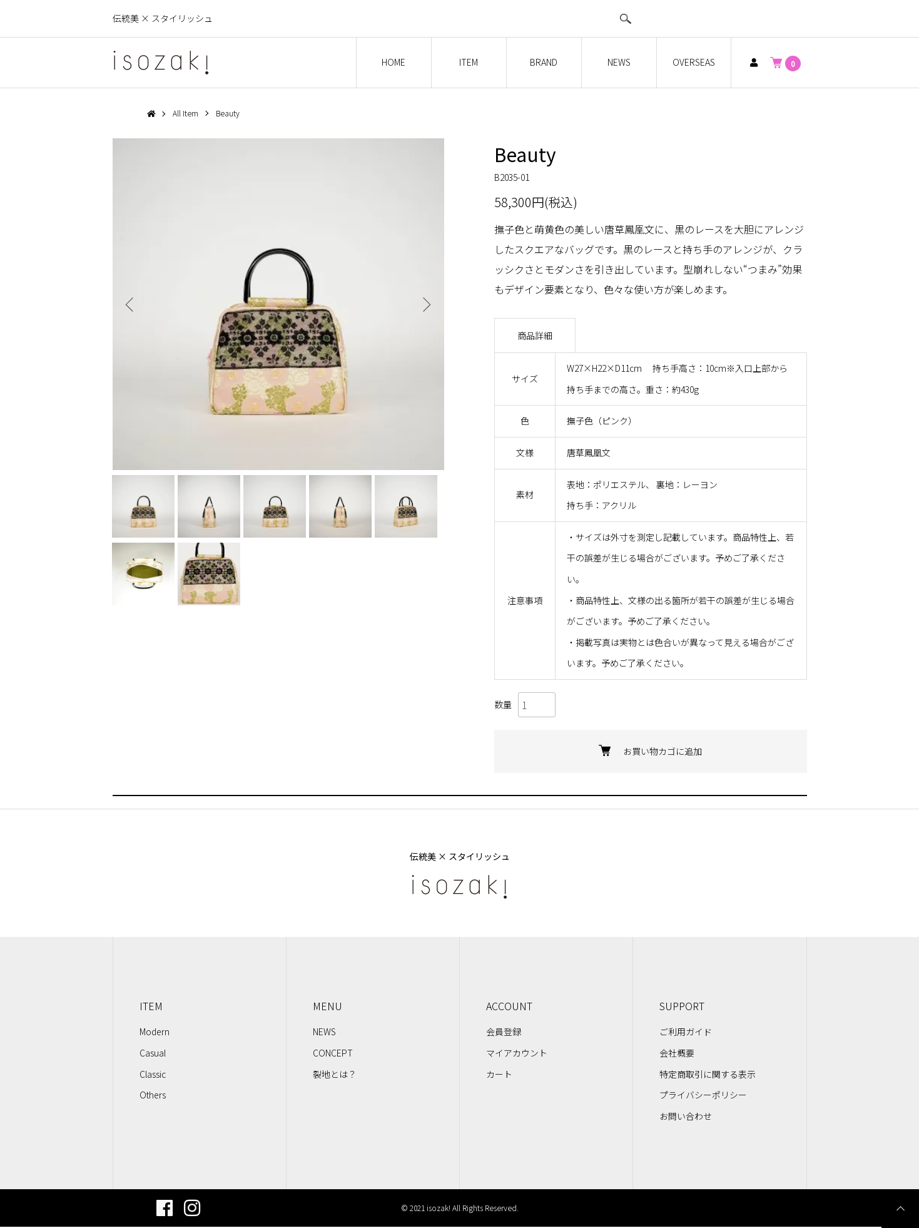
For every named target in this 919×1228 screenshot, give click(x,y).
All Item (186, 113)
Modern (155, 1032)
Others (153, 1095)
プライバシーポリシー (703, 1095)
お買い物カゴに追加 (650, 751)
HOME (393, 62)
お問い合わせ (685, 1116)
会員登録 (503, 1032)
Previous (131, 304)
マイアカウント (516, 1053)
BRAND (543, 62)
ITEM (468, 62)
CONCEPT (333, 1053)
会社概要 (676, 1053)
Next (425, 304)
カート (499, 1074)
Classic (153, 1074)
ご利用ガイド (685, 1032)
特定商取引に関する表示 (707, 1074)
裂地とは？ (335, 1074)
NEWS (619, 62)
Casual (153, 1053)
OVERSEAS (694, 62)
